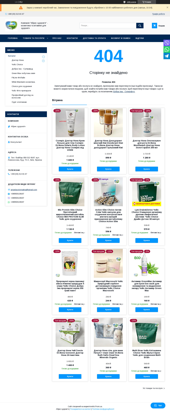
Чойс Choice (17, 64)
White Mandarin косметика (23, 82)
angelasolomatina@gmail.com (24, 190)
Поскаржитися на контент (80, 409)
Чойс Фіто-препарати (21, 91)
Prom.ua (98, 406)
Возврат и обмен (120, 38)
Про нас (57, 38)
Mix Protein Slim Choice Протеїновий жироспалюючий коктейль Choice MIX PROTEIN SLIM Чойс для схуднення (70, 214)
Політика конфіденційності (103, 409)
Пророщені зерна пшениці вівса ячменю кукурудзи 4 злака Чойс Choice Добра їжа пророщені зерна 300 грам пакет (70, 286)
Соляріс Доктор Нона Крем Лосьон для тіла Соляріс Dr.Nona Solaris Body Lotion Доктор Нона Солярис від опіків (70, 145)
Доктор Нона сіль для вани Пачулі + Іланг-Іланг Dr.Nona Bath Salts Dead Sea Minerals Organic (108, 354)
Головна (13, 38)
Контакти (72, 38)
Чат (158, 405)
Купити (70, 169)
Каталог (12, 56)
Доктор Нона (18, 60)
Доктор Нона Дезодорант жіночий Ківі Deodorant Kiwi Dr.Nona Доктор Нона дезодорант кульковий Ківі (108, 144)
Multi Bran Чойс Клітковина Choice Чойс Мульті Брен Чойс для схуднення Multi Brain (146, 354)
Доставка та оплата (94, 38)
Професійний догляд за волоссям (22, 96)
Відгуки (140, 38)
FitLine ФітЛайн (18, 78)
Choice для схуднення (22, 86)
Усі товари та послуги (152, 388)
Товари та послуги (33, 38)
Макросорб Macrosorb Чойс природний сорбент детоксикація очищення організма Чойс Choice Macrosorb (108, 286)
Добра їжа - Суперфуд (124, 91)
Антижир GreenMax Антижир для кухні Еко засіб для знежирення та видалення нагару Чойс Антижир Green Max (146, 286)
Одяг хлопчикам (19, 102)
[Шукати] (140, 25)
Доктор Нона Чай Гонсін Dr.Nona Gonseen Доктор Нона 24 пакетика (70, 352)
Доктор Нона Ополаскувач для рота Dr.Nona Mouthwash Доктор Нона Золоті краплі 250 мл (147, 144)
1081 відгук (131, 2)
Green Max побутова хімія (23, 73)
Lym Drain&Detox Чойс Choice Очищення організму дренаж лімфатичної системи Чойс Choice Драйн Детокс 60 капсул (147, 214)
